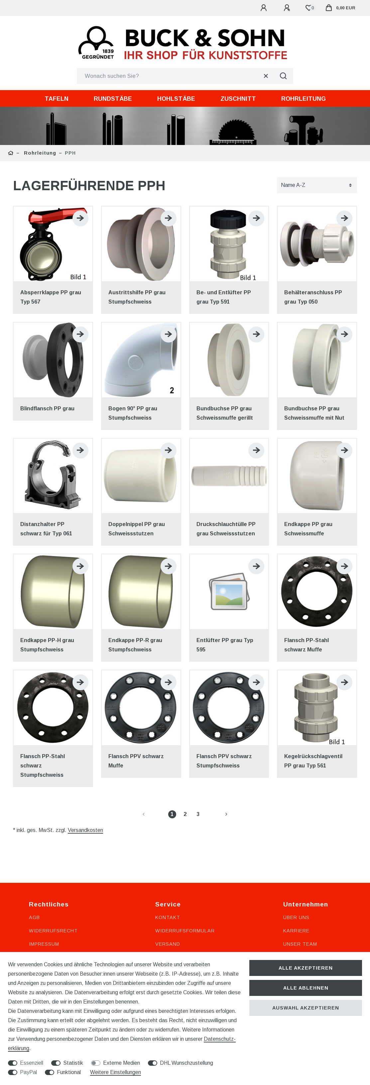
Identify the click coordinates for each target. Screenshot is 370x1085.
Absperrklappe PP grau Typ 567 (50, 297)
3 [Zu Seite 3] (197, 814)
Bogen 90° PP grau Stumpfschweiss (132, 413)
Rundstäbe (113, 98)
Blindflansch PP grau (47, 408)
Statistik (73, 1063)
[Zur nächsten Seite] (218, 814)
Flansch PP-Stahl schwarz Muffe (306, 644)
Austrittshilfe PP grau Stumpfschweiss (137, 297)
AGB (34, 917)
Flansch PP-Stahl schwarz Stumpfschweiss (42, 765)
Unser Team (300, 944)
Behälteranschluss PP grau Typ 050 (313, 297)
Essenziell (31, 1063)
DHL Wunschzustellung (186, 1063)
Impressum (44, 944)
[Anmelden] (265, 8)
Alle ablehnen (305, 988)
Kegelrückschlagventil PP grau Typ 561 (313, 760)
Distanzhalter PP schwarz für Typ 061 (46, 528)
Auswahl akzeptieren (305, 1008)
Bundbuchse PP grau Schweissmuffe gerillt (224, 413)
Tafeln (56, 98)
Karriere (296, 930)
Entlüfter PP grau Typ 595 (224, 644)
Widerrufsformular (185, 930)
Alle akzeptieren (306, 968)
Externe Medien (121, 1063)
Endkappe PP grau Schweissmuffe (308, 528)
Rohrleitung (303, 98)
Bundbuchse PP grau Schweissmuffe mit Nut (314, 413)
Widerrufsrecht (53, 930)
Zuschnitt (238, 98)
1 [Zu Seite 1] (172, 814)
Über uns (296, 917)
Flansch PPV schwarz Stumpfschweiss (224, 760)
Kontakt (167, 917)
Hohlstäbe (176, 98)
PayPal (28, 1072)
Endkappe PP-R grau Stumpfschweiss (135, 644)
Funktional (69, 1072)
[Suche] (283, 76)
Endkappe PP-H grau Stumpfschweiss (47, 644)
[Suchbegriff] (175, 76)
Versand (167, 944)
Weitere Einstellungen (115, 1072)
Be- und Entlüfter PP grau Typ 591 (223, 297)
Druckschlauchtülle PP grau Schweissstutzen (226, 528)
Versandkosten (85, 830)
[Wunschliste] (309, 8)
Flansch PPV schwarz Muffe (136, 760)
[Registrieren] (288, 8)
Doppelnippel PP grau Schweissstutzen (136, 528)
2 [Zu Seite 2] (185, 814)
